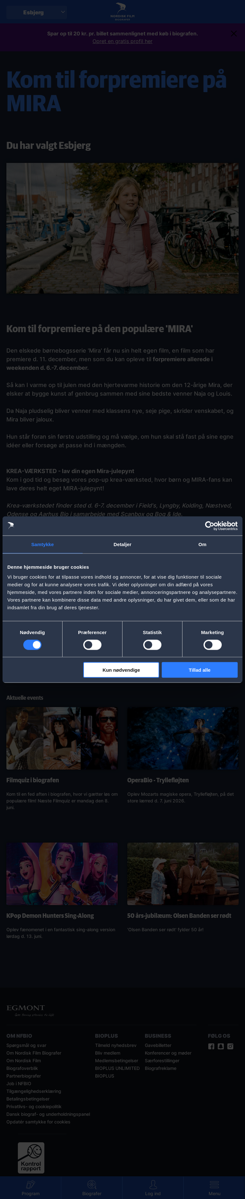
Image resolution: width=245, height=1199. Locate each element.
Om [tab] (202, 544)
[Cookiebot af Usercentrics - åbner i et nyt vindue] (210, 525)
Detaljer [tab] (122, 544)
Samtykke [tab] (42, 544)
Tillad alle (200, 670)
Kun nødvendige (121, 670)
